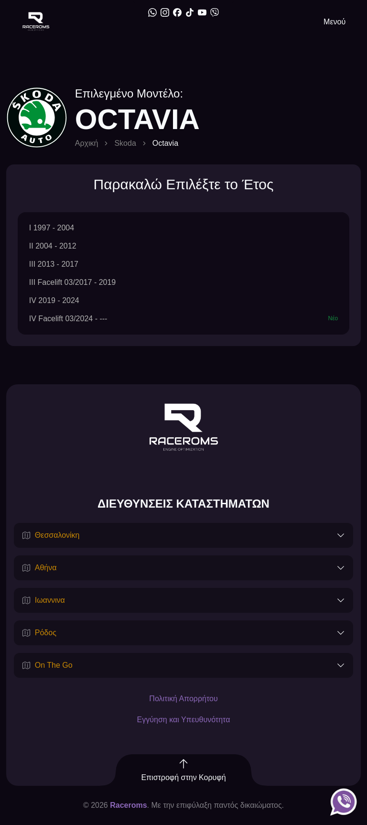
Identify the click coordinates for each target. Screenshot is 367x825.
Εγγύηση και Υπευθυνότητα (183, 720)
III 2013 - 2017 (53, 264)
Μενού (334, 22)
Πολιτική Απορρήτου (183, 699)
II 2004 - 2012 (52, 246)
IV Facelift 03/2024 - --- (183, 319)
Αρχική (86, 143)
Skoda (125, 143)
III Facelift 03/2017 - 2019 (72, 282)
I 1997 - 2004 (51, 228)
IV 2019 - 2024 (54, 300)
